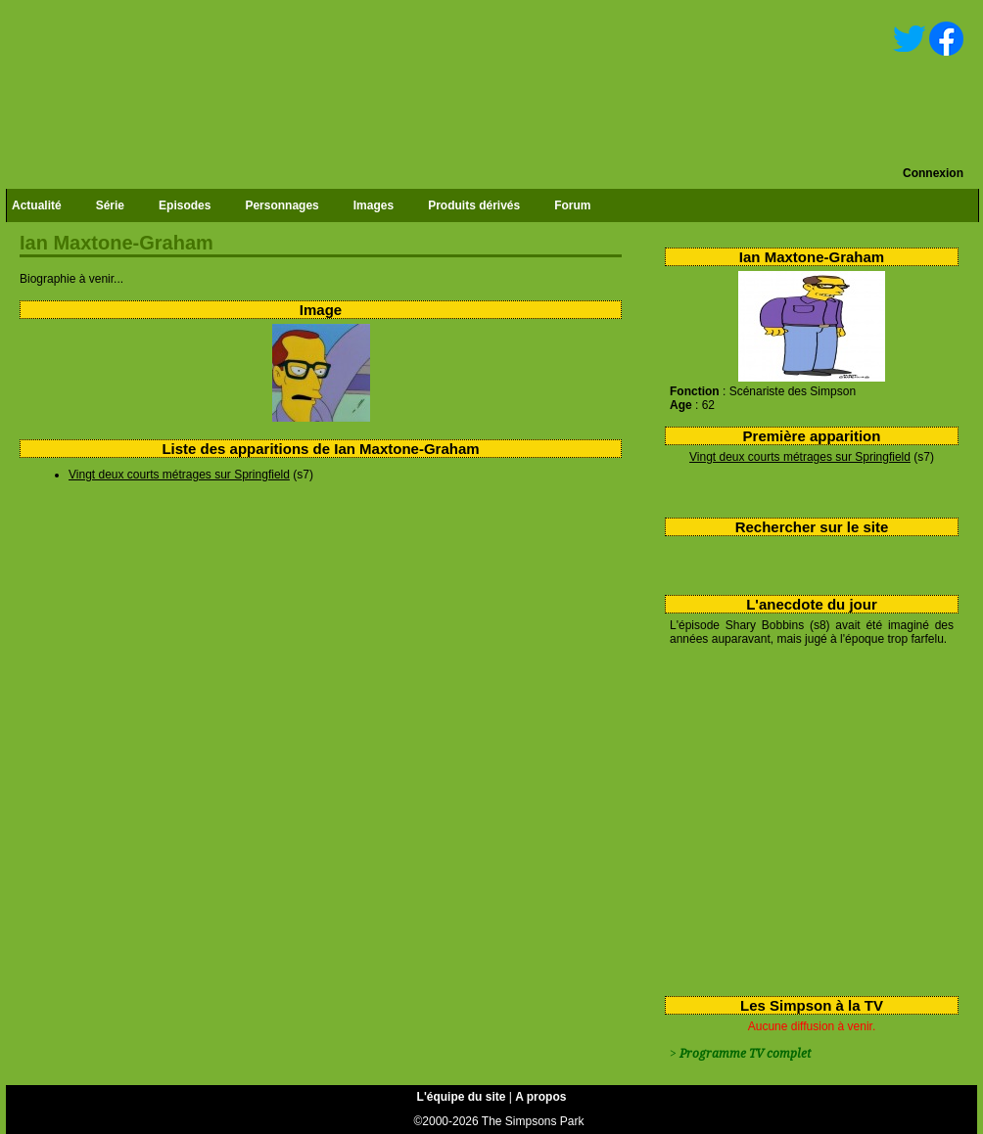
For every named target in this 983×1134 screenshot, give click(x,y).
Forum (572, 205)
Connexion (933, 173)
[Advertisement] (804, 817)
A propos (540, 1097)
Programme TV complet (745, 1054)
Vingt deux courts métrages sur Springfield (800, 457)
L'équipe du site (461, 1097)
